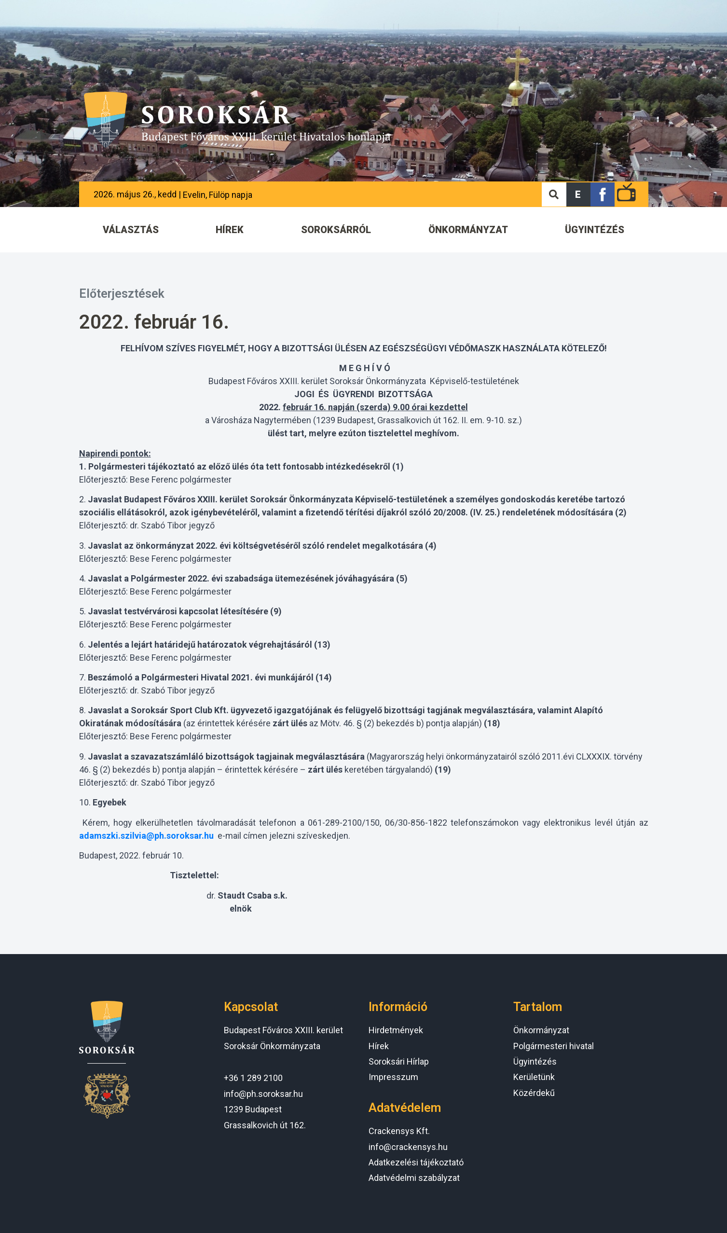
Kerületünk (534, 1077)
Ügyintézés (535, 1061)
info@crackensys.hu (408, 1147)
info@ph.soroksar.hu (263, 1094)
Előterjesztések (122, 294)
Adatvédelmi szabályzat (414, 1178)
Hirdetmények (396, 1030)
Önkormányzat (541, 1030)
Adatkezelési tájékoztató (416, 1162)
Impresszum (393, 1077)
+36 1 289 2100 (253, 1078)
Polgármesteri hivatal (553, 1046)
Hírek (379, 1046)
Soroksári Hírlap (399, 1061)
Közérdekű (534, 1093)
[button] (578, 194)
